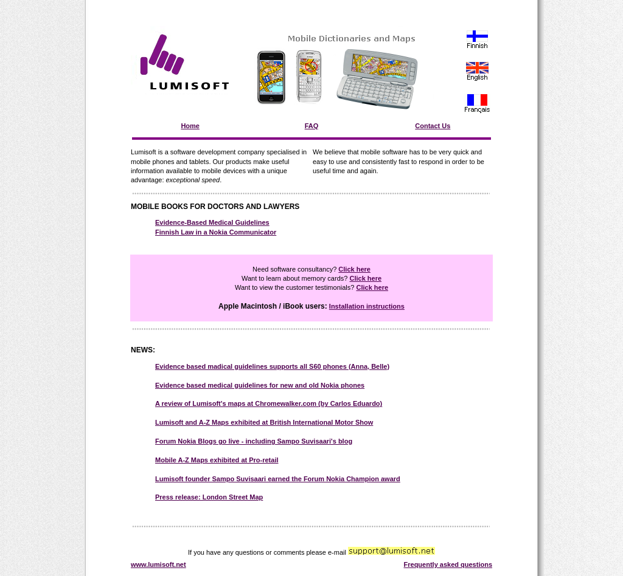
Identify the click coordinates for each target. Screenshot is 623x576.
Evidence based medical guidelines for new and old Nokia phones (259, 385)
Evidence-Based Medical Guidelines (212, 222)
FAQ (312, 125)
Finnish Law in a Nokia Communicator (215, 232)
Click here (354, 269)
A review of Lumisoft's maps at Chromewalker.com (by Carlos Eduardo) (268, 403)
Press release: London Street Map (209, 497)
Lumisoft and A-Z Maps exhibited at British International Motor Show (264, 422)
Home (190, 125)
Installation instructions (367, 306)
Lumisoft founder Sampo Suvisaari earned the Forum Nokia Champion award (277, 478)
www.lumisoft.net (158, 564)
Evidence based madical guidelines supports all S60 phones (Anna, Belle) (272, 366)
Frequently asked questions (448, 564)
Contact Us (432, 125)
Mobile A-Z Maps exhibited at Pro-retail (217, 460)
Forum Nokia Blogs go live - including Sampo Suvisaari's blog (253, 441)
